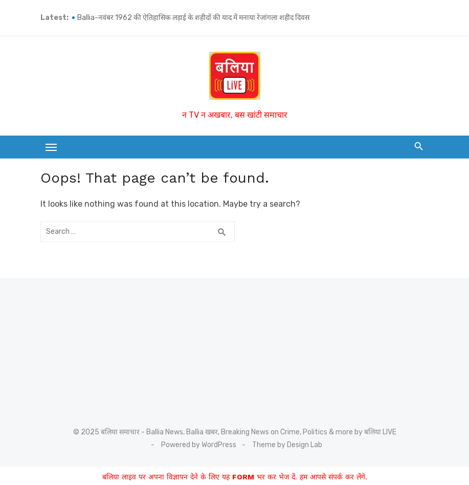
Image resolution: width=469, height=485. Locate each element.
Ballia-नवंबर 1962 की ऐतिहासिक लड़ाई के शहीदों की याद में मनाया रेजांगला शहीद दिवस (193, 17)
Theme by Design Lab (287, 444)
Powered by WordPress (198, 444)
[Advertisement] (99, 344)
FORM (243, 477)
